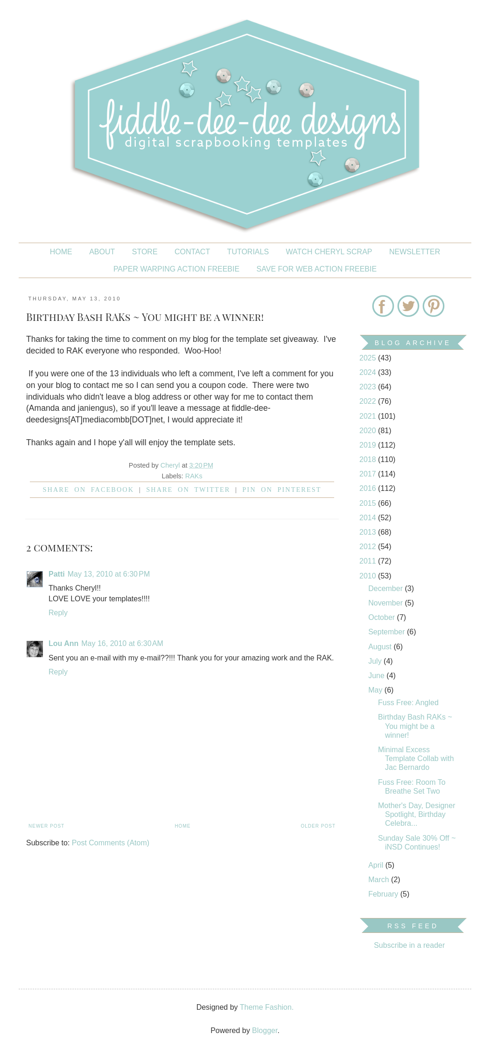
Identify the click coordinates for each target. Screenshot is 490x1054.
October (382, 617)
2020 (368, 431)
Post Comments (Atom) (110, 843)
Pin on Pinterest (281, 489)
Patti (57, 574)
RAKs (194, 476)
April (376, 865)
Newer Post (46, 826)
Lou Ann (63, 643)
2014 (368, 518)
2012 (368, 547)
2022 (368, 401)
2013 (368, 532)
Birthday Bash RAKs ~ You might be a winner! (415, 726)
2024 (368, 372)
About (102, 252)
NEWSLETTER (414, 252)
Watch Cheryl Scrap (329, 252)
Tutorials (248, 252)
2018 (368, 459)
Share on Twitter (188, 489)
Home (61, 252)
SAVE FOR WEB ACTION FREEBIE (317, 269)
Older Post (318, 826)
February (384, 894)
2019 (368, 445)
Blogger (264, 1030)
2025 (368, 358)
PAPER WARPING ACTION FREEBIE (176, 269)
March (379, 880)
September (387, 632)
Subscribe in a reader (409, 945)
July (376, 661)
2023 (368, 387)
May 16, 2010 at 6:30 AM (122, 643)
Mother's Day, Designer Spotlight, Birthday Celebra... (416, 814)
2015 (368, 503)
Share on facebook (88, 489)
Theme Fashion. (267, 1007)
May (376, 690)
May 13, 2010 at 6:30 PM (109, 574)
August (380, 647)
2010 (368, 576)
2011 (368, 561)
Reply (58, 613)
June (377, 676)
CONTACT (192, 252)
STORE (145, 252)
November (386, 603)
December (386, 588)
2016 (368, 488)
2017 (368, 474)
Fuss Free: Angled (408, 703)
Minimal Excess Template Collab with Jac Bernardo (416, 758)
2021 (368, 416)
